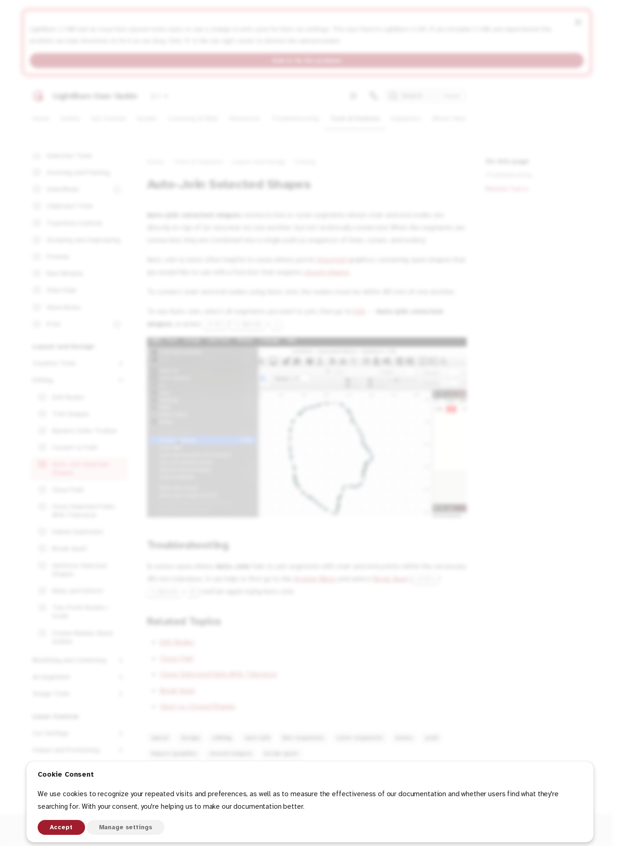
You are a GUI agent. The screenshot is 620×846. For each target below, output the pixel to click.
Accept (61, 827)
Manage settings (125, 827)
